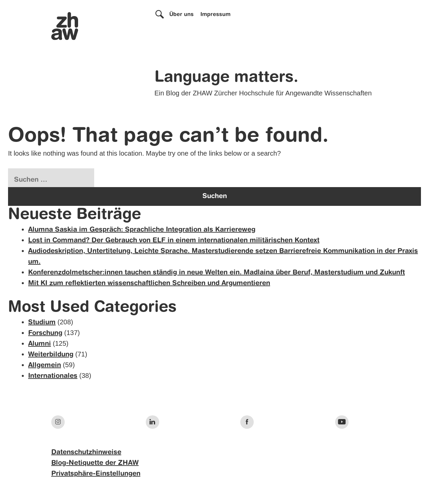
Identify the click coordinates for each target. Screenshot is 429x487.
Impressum (215, 14)
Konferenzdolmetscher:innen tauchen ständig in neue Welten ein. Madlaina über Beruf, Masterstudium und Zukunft (216, 272)
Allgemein (44, 365)
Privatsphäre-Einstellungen (95, 474)
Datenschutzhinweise (86, 452)
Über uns (181, 14)
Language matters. (226, 77)
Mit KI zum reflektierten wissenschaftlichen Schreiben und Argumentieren (149, 283)
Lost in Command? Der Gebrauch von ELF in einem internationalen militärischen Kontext (173, 240)
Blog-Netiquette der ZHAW (95, 463)
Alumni (39, 344)
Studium (42, 322)
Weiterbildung (50, 354)
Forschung (45, 333)
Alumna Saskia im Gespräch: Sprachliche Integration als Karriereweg (141, 230)
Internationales (52, 376)
